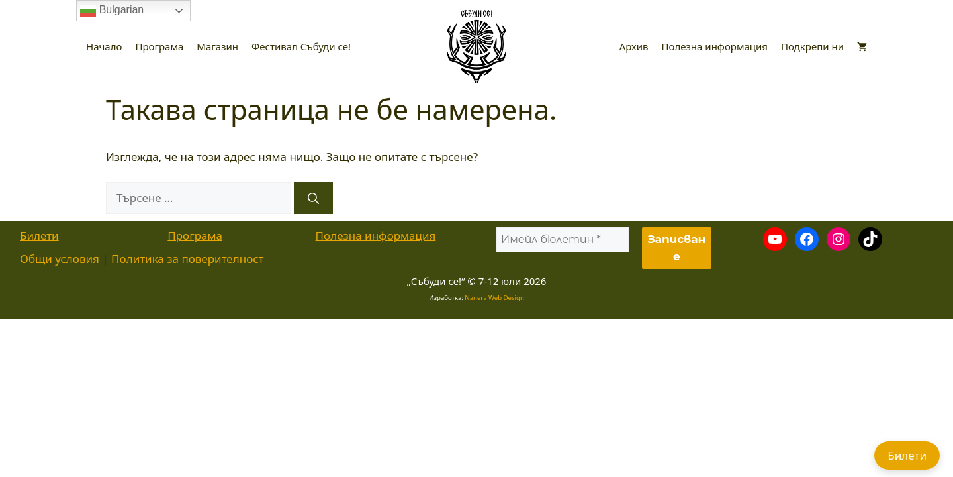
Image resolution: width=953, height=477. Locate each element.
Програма (159, 46)
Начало (104, 46)
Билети (39, 235)
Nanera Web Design (494, 297)
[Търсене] (313, 198)
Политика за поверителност (187, 258)
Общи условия (59, 258)
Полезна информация (715, 46)
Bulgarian (112, 11)
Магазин (217, 46)
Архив (634, 46)
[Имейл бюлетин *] (562, 239)
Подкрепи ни (812, 46)
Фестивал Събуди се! (301, 46)
